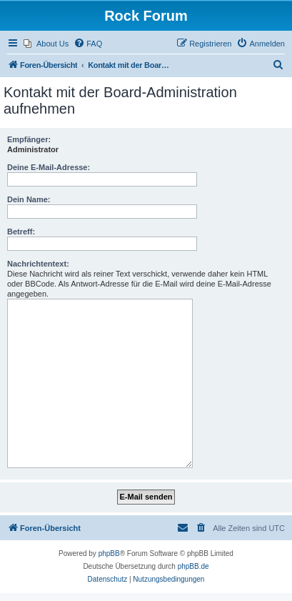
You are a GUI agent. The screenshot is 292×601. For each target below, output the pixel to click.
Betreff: (21, 231)
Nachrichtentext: (38, 263)
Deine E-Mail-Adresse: (48, 167)
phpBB (109, 553)
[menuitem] (46, 43)
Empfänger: (29, 139)
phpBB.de (193, 566)
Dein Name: (29, 199)
